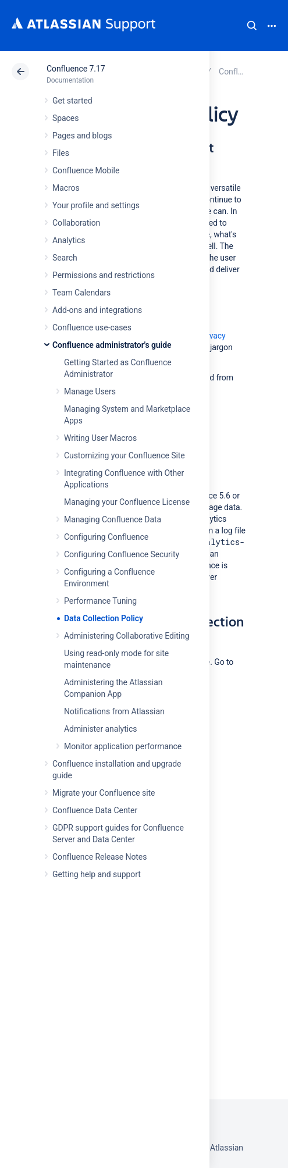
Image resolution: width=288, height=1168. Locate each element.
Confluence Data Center (94, 810)
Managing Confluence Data (112, 519)
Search (252, 25)
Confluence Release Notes (99, 856)
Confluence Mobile (85, 170)
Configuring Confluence (106, 537)
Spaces (65, 118)
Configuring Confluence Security (121, 554)
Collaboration (76, 222)
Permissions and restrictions (103, 275)
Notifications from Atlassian (114, 711)
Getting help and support (96, 874)
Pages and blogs (82, 135)
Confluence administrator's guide (111, 345)
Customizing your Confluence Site (124, 455)
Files (60, 153)
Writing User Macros (100, 438)
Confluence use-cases (91, 327)
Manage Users (90, 391)
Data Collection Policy (103, 618)
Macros (66, 188)
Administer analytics (100, 728)
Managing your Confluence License (127, 502)
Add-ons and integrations (97, 310)
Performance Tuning (100, 601)
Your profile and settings (96, 205)
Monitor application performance (123, 746)
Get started (72, 100)
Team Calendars (81, 292)
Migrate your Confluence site (103, 792)
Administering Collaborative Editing (127, 635)
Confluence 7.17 (76, 68)
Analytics (68, 240)
